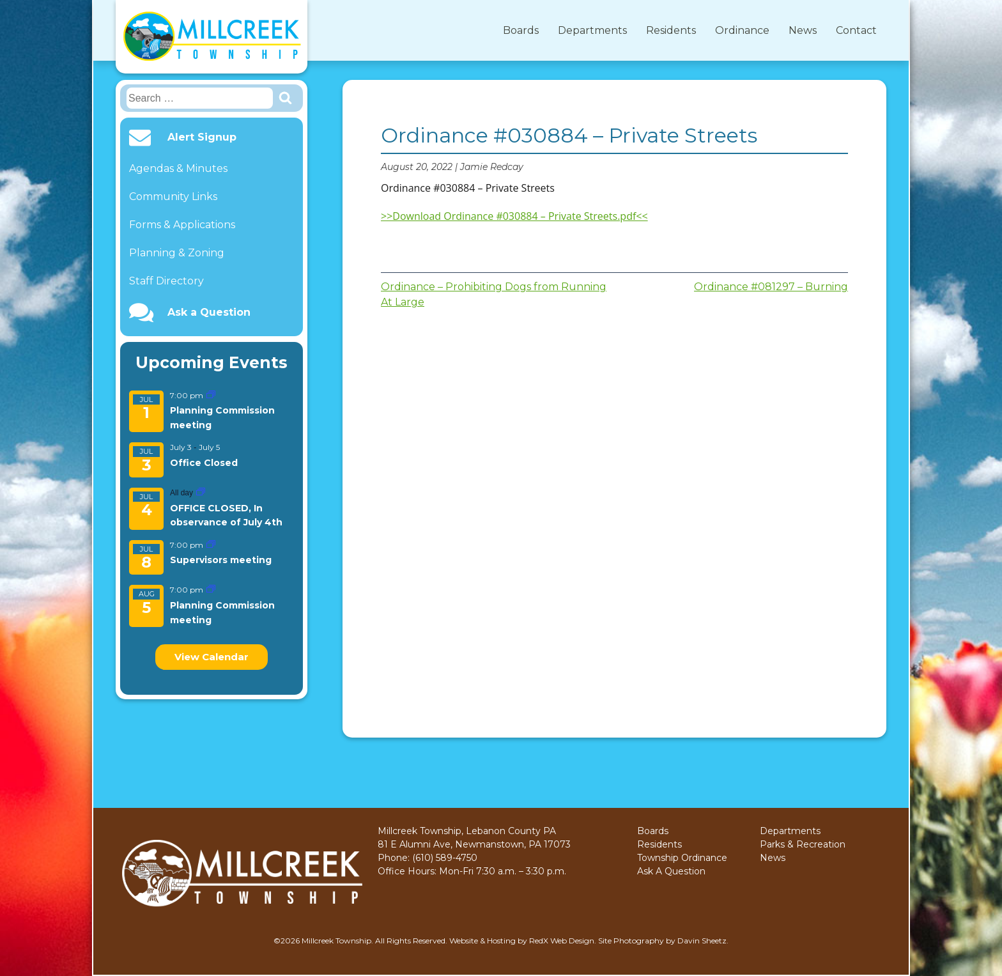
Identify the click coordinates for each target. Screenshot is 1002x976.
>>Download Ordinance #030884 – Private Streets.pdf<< (514, 216)
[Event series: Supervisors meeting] (210, 545)
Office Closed (204, 463)
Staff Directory (166, 281)
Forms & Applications (182, 225)
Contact (856, 30)
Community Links (173, 196)
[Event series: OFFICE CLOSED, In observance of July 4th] (200, 492)
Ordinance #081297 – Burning (771, 287)
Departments (592, 30)
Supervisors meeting (221, 560)
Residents (671, 30)
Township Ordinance (682, 858)
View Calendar (211, 657)
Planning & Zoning (176, 253)
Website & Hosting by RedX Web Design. (522, 940)
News (803, 30)
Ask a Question (208, 312)
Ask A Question (671, 871)
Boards (521, 30)
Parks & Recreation (802, 844)
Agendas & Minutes (178, 168)
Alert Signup (201, 137)
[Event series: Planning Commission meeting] (210, 395)
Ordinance (742, 30)
